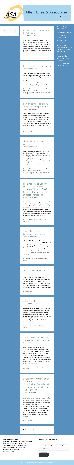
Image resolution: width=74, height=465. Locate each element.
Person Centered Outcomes (37, 66)
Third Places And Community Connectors (35, 232)
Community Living (29, 88)
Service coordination (33, 90)
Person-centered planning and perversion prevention (36, 105)
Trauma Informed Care (34, 270)
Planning (25, 90)
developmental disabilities (39, 92)
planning (30, 93)
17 (29, 430)
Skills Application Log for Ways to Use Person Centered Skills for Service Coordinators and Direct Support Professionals (36, 189)
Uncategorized (28, 131)
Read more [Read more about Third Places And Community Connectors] (26, 254)
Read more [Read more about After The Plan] (26, 322)
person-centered (27, 173)
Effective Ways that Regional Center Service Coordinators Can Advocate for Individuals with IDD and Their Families (37, 384)
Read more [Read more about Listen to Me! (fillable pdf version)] (30, 165)
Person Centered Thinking (29, 170)
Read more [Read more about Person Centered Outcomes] (47, 85)
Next (33, 430)
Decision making (38, 88)
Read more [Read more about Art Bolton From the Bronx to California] (26, 52)
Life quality (27, 56)
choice (26, 172)
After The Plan (30, 301)
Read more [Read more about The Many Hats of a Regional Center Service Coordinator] (33, 363)
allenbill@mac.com (8, 451)
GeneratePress (49, 462)
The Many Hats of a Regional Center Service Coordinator (37, 339)
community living (29, 92)
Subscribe (44, 455)
